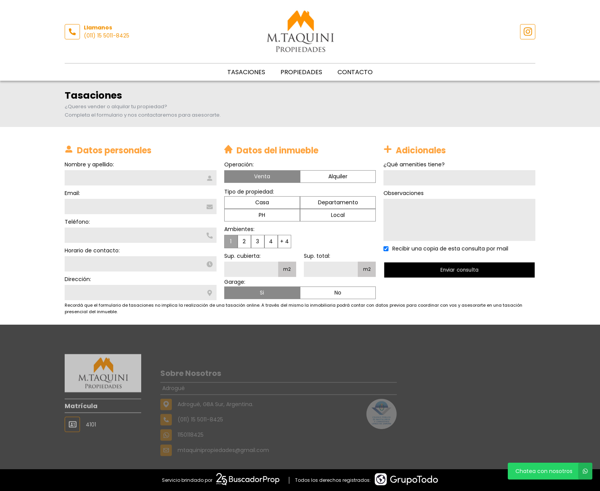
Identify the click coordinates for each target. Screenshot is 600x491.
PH (262, 215)
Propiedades (301, 72)
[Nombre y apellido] (140, 177)
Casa (262, 203)
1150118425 (191, 445)
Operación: (239, 165)
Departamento (338, 203)
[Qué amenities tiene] (460, 177)
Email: (71, 193)
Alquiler (337, 177)
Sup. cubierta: (242, 256)
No (337, 293)
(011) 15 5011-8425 (106, 35)
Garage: (234, 282)
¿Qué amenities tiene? (415, 164)
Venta (262, 177)
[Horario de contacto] (140, 264)
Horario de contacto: (91, 250)
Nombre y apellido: (88, 164)
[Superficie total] (331, 270)
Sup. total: (317, 256)
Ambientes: (239, 230)
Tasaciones (246, 72)
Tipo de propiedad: (249, 192)
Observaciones (405, 193)
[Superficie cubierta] (251, 270)
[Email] (140, 206)
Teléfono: (76, 222)
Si (262, 293)
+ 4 (284, 242)
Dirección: (77, 279)
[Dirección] (140, 292)
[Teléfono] (140, 235)
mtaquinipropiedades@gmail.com (223, 460)
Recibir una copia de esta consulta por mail (451, 248)
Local (338, 215)
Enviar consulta (460, 269)
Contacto (355, 72)
